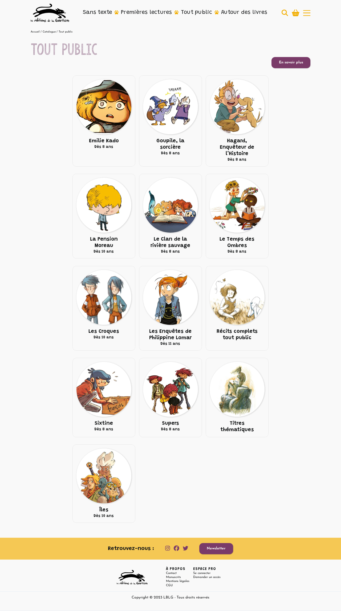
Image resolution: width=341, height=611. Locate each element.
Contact (171, 573)
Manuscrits (173, 577)
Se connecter (201, 573)
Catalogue (49, 31)
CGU (169, 585)
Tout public (196, 12)
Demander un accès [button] (207, 577)
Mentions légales (177, 581)
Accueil (35, 31)
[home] (50, 13)
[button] (97, 13)
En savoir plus (291, 62)
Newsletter (216, 548)
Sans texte (97, 12)
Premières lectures (146, 12)
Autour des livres (244, 12)
